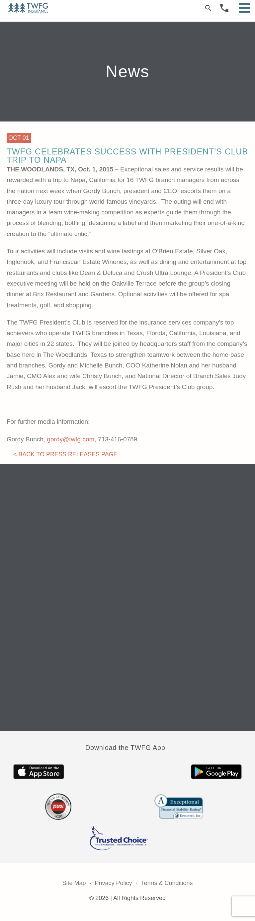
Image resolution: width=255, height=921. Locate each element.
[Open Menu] (244, 8)
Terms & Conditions (167, 883)
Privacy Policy (113, 883)
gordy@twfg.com (70, 439)
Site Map (74, 883)
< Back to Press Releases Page (65, 454)
